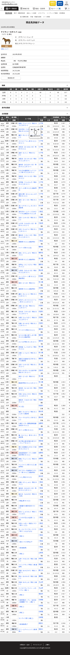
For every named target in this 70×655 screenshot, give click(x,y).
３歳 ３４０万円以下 (25, 542)
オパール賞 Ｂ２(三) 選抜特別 (28, 189)
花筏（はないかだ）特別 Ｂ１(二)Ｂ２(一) (28, 395)
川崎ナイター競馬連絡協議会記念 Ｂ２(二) (27, 424)
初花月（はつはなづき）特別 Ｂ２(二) (27, 148)
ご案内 (47, 645)
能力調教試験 (24, 17)
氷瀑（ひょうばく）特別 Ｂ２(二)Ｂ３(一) (28, 319)
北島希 (41, 370)
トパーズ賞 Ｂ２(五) (25, 248)
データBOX (11, 8)
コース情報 (46, 17)
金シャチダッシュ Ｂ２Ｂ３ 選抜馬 (28, 207)
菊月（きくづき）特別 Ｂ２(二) (28, 201)
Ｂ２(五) (21, 407)
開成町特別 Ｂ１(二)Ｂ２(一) (28, 383)
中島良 (41, 217)
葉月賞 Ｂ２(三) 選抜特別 (27, 260)
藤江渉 (41, 570)
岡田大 (41, 564)
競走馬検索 (8, 13)
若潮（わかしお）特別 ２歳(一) (28, 583)
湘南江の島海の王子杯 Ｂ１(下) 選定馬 (28, 360)
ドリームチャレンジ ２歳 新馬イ (28, 630)
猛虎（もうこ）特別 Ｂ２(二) (27, 154)
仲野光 (41, 559)
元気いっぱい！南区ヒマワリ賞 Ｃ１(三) (27, 524)
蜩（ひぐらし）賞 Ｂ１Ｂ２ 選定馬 (28, 436)
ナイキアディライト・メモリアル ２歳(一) (27, 589)
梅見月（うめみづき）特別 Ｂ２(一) (27, 401)
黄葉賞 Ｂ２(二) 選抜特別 (27, 242)
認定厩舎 (62, 13)
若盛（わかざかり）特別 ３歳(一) (28, 572)
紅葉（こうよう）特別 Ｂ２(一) (28, 354)
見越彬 (41, 388)
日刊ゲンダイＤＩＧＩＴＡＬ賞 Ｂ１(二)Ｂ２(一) (27, 301)
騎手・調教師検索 (19, 13)
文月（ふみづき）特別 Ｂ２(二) (28, 219)
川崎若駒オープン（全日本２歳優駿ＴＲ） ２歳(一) (27, 601)
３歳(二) (21, 536)
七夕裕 (41, 123)
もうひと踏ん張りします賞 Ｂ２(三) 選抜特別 (27, 336)
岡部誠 (41, 441)
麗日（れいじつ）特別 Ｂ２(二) (28, 136)
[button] (1, 8)
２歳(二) (21, 595)
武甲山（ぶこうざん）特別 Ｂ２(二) (27, 266)
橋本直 (41, 411)
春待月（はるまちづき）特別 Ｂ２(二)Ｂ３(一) (27, 166)
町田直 (41, 276)
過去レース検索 (31, 13)
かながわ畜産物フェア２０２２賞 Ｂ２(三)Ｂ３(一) (27, 171)
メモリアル (41, 13)
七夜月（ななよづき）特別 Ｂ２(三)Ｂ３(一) (27, 271)
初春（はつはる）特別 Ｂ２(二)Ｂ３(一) (28, 324)
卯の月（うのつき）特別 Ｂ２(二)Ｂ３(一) (28, 313)
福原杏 (41, 247)
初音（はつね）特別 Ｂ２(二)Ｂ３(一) (27, 307)
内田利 (41, 294)
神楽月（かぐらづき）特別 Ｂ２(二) (27, 177)
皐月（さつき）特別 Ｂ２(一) (27, 377)
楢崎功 (41, 576)
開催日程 (24, 8)
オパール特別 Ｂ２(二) (26, 430)
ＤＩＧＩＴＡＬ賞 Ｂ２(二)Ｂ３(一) (27, 142)
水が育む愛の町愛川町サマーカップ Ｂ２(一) (27, 442)
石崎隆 (41, 606)
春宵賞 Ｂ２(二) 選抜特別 (27, 289)
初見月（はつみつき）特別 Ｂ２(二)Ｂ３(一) (27, 160)
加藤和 (41, 423)
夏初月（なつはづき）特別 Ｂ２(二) (27, 389)
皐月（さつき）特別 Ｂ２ (27, 283)
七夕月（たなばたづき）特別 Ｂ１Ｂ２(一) (27, 224)
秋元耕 (41, 206)
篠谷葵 (41, 270)
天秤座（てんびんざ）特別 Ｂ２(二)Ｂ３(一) (27, 183)
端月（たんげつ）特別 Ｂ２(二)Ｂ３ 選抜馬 (28, 413)
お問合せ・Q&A (24, 645)
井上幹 (41, 582)
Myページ (55, 8)
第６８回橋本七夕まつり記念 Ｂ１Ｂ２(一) (27, 448)
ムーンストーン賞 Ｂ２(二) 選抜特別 (27, 277)
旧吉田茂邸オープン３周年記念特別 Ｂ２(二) (27, 454)
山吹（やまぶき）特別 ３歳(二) (28, 560)
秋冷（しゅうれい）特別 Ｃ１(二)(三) (28, 513)
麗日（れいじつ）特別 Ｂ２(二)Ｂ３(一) (28, 295)
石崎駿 (41, 600)
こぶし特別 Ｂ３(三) (25, 477)
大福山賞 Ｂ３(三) (24, 501)
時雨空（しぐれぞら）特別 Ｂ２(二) (27, 348)
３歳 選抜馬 (22, 548)
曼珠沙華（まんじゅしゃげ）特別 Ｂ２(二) (28, 195)
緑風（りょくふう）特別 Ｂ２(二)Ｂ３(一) (28, 124)
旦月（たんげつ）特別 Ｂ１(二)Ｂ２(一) (28, 230)
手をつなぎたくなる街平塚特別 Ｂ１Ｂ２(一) (27, 371)
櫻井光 (41, 188)
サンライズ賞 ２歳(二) (26, 618)
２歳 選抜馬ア (23, 624)
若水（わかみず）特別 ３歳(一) (28, 577)
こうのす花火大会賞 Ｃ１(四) (27, 519)
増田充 (41, 594)
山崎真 (41, 553)
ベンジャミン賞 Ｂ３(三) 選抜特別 (27, 466)
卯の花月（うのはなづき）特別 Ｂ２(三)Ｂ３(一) (27, 130)
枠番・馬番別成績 (35, 17)
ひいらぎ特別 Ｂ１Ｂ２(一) (27, 342)
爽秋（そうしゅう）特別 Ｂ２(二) (28, 254)
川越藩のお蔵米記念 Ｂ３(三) (27, 507)
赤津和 (41, 288)
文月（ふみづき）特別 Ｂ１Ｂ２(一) (28, 366)
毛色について (4, 49)
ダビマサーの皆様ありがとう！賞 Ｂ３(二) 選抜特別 (27, 471)
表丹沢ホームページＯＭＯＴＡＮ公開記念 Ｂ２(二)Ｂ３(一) (27, 213)
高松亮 (41, 476)
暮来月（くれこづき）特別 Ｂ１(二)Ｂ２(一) (27, 236)
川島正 (41, 211)
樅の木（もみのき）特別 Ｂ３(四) (28, 495)
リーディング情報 (52, 13)
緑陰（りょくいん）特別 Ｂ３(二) (28, 460)
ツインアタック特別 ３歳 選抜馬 (28, 566)
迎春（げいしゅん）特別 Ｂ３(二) (28, 483)
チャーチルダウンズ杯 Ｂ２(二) (28, 418)
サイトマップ (37, 645)
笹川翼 (41, 259)
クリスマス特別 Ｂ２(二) (27, 330)
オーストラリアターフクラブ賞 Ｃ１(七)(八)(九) (27, 530)
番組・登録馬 (39, 8)
